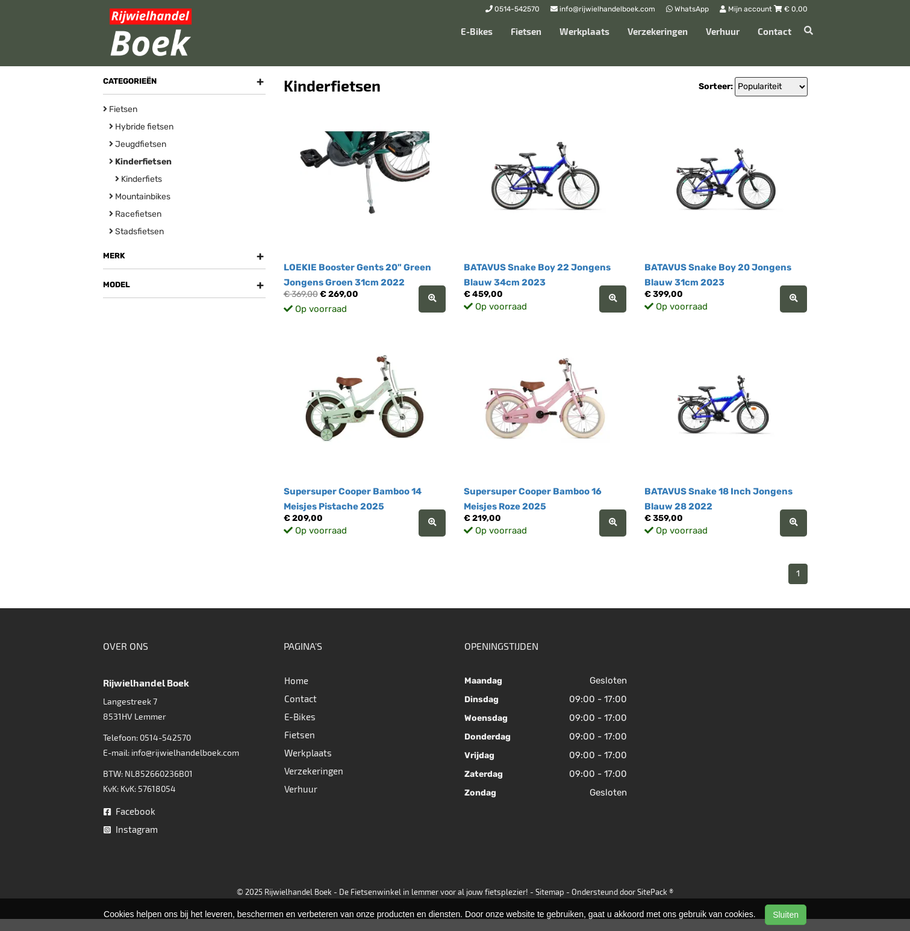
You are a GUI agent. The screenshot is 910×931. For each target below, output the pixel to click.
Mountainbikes (139, 196)
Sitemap (549, 892)
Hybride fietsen (141, 127)
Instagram (131, 829)
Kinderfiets (138, 179)
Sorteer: (716, 86)
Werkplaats (584, 31)
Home (296, 680)
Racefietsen (135, 214)
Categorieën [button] (183, 81)
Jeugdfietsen (137, 144)
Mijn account (747, 9)
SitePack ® (655, 892)
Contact (774, 31)
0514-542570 (165, 737)
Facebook (129, 811)
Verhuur (723, 31)
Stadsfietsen (136, 231)
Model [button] (183, 284)
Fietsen (526, 31)
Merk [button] (183, 256)
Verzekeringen (658, 31)
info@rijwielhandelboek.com (185, 752)
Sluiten (786, 915)
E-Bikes (477, 31)
